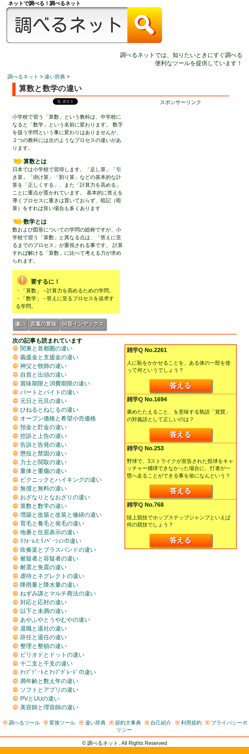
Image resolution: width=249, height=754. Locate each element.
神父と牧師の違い (39, 366)
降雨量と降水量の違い (45, 585)
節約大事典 (125, 722)
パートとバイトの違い (45, 392)
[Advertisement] (180, 151)
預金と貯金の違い (39, 427)
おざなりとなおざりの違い (51, 497)
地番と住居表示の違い (45, 532)
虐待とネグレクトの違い (48, 576)
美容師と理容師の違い (45, 707)
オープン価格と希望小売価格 (54, 418)
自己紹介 (157, 722)
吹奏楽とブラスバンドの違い (54, 550)
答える (181, 386)
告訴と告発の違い (39, 445)
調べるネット (23, 76)
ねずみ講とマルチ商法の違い (54, 593)
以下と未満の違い (39, 611)
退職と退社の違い (39, 628)
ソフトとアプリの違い (45, 690)
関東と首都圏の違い (42, 348)
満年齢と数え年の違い (45, 681)
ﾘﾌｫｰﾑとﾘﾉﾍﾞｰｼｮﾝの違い (46, 541)
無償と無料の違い (39, 488)
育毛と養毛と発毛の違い (48, 523)
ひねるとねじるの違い (45, 409)
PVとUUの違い (36, 698)
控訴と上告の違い (39, 436)
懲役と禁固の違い (39, 453)
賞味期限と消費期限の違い (51, 383)
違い (20, 324)
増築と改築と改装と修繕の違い (57, 515)
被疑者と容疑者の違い (45, 558)
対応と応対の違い (39, 602)
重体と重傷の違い (39, 471)
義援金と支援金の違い (45, 357)
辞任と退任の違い (39, 637)
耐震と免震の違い (39, 567)
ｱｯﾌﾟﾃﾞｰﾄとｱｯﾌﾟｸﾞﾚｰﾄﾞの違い (54, 672)
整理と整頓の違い (39, 646)
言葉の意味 (43, 324)
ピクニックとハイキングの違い (57, 480)
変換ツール (59, 722)
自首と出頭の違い (39, 374)
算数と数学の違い (39, 506)
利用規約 (188, 722)
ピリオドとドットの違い (48, 655)
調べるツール (21, 722)
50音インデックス (83, 324)
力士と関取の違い (39, 462)
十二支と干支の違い (42, 663)
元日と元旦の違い (39, 401)
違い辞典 (54, 76)
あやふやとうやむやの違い (51, 620)
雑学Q (135, 350)
